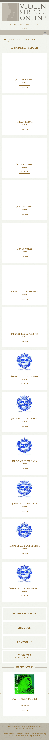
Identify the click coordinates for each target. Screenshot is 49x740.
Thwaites (24, 655)
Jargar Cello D (24, 164)
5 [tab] (29, 719)
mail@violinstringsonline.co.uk (28, 24)
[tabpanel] (24, 694)
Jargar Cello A (24, 122)
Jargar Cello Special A (24, 461)
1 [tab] (16, 719)
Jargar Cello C (24, 249)
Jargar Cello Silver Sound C (24, 588)
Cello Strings (30, 39)
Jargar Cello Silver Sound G (24, 546)
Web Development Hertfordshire (34, 734)
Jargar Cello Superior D (24, 334)
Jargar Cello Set (24, 79)
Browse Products (24, 613)
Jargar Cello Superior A (24, 291)
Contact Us (24, 642)
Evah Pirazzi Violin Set (24, 699)
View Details (24, 87)
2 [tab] (19, 719)
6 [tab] (33, 719)
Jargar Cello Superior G (24, 376)
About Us (24, 627)
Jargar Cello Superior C (24, 419)
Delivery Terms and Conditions (13, 734)
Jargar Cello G (24, 207)
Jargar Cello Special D (24, 503)
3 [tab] (23, 719)
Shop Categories (15, 39)
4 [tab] (26, 719)
